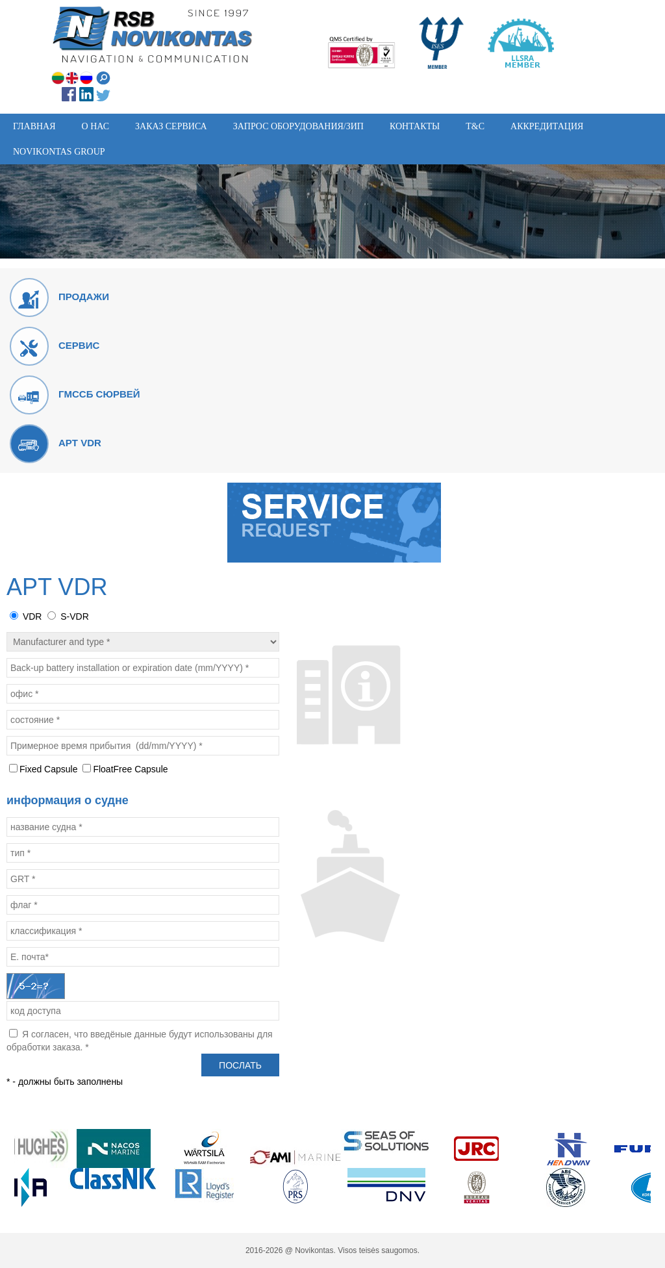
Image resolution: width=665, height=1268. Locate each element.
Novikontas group (59, 152)
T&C (475, 126)
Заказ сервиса (171, 126)
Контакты (415, 126)
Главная (34, 126)
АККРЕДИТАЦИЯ (546, 126)
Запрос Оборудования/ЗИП (298, 126)
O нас (95, 126)
